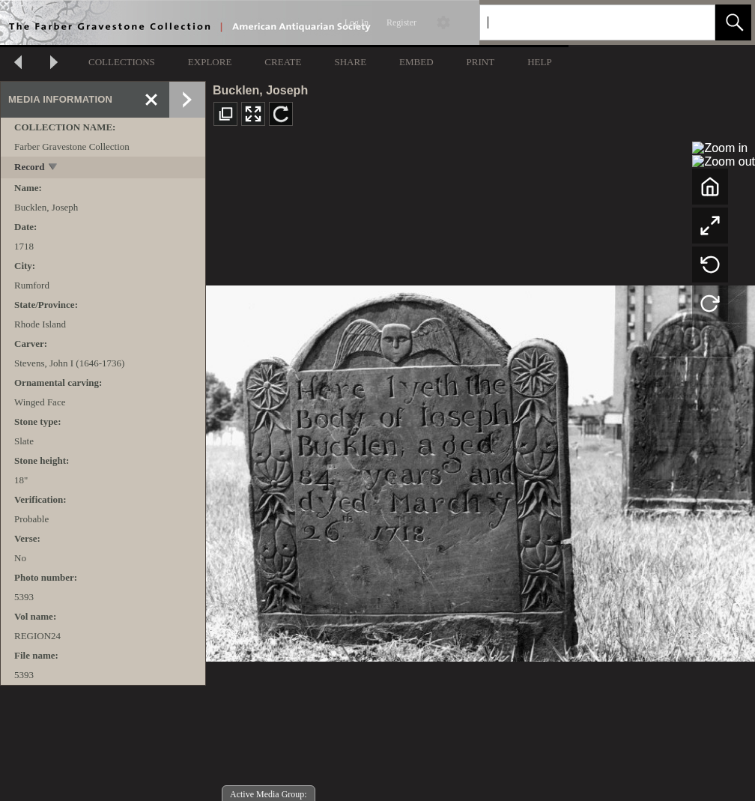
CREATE (282, 61)
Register (401, 22)
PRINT (481, 61)
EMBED (416, 61)
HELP (539, 61)
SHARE (350, 61)
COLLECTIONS (121, 61)
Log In (357, 22)
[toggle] (53, 168)
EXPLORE (210, 61)
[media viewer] (480, 469)
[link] (691, 22)
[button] (733, 22)
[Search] (580, 22)
